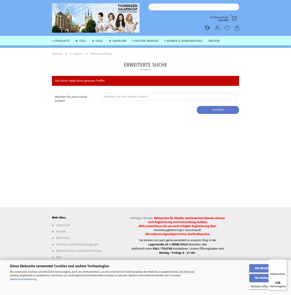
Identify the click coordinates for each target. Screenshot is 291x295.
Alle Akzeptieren (265, 268)
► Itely (80, 41)
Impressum (63, 225)
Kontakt (61, 231)
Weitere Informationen (265, 286)
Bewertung (62, 238)
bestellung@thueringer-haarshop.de (177, 230)
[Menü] (284, 261)
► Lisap (97, 41)
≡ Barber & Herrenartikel (183, 41)
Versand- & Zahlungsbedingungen (77, 244)
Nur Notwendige (265, 278)
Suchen (218, 110)
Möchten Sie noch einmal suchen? (71, 99)
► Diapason (117, 41)
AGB (58, 257)
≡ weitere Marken (145, 41)
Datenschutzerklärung (23, 279)
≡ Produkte (60, 41)
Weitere (214, 41)
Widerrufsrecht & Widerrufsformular (78, 251)
